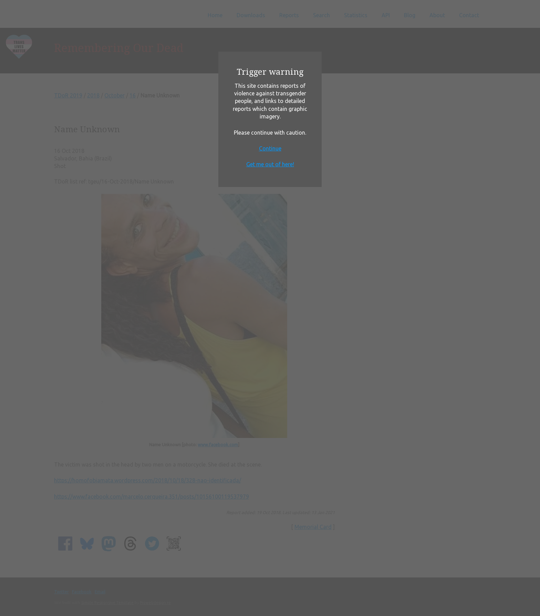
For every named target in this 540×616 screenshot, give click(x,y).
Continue (270, 148)
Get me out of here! (270, 164)
